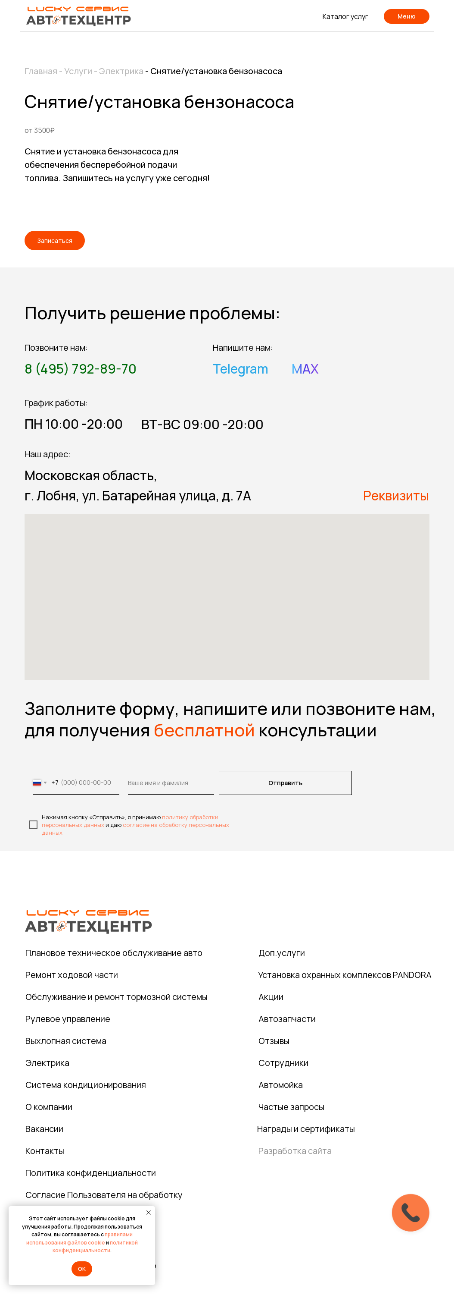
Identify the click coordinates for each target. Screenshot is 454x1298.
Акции (270, 997)
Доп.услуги (281, 953)
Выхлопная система (65, 1041)
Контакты (44, 1151)
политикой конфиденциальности (95, 1246)
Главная (41, 71)
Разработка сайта (295, 1151)
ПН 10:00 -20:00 (74, 424)
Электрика (120, 71)
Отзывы (273, 1041)
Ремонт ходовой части (71, 975)
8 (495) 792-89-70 (81, 368)
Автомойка (280, 1085)
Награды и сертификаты (306, 1129)
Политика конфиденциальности (90, 1173)
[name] (171, 783)
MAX (305, 368)
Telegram (240, 368)
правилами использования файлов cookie (79, 1238)
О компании (48, 1107)
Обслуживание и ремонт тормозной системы (116, 997)
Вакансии (44, 1129)
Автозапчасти (287, 1019)
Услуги (78, 71)
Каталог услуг (345, 16)
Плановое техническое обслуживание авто (113, 953)
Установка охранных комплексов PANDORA (345, 975)
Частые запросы (291, 1107)
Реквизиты (396, 495)
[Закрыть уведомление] (148, 1212)
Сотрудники (283, 1063)
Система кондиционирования (85, 1085)
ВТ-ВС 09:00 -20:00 (202, 424)
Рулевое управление (67, 1019)
